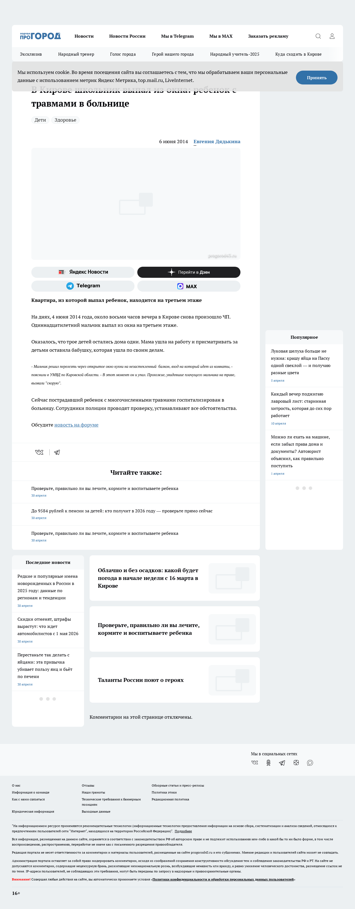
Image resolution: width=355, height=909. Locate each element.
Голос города (123, 54)
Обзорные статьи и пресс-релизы (178, 785)
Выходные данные (96, 811)
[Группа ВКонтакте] (255, 762)
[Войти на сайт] (332, 36)
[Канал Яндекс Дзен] (188, 272)
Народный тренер (76, 54)
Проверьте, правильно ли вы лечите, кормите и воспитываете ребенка (135, 492)
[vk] (40, 452)
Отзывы (88, 785)
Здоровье (65, 120)
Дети (40, 120)
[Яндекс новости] (83, 272)
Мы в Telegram (177, 36)
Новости (84, 36)
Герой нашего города (173, 54)
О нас (16, 785)
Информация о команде (30, 792)
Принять (317, 77)
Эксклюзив (31, 54)
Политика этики (164, 792)
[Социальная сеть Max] (188, 286)
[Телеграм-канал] (83, 286)
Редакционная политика (170, 799)
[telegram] (58, 452)
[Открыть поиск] (318, 36)
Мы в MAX (221, 36)
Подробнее (183, 831)
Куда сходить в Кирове (298, 54)
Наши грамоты (93, 792)
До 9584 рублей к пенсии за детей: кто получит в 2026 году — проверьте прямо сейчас (135, 515)
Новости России (127, 36)
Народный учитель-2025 (234, 54)
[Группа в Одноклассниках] (268, 762)
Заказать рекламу (268, 36)
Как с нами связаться (28, 799)
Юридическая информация (33, 811)
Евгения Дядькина (217, 141)
